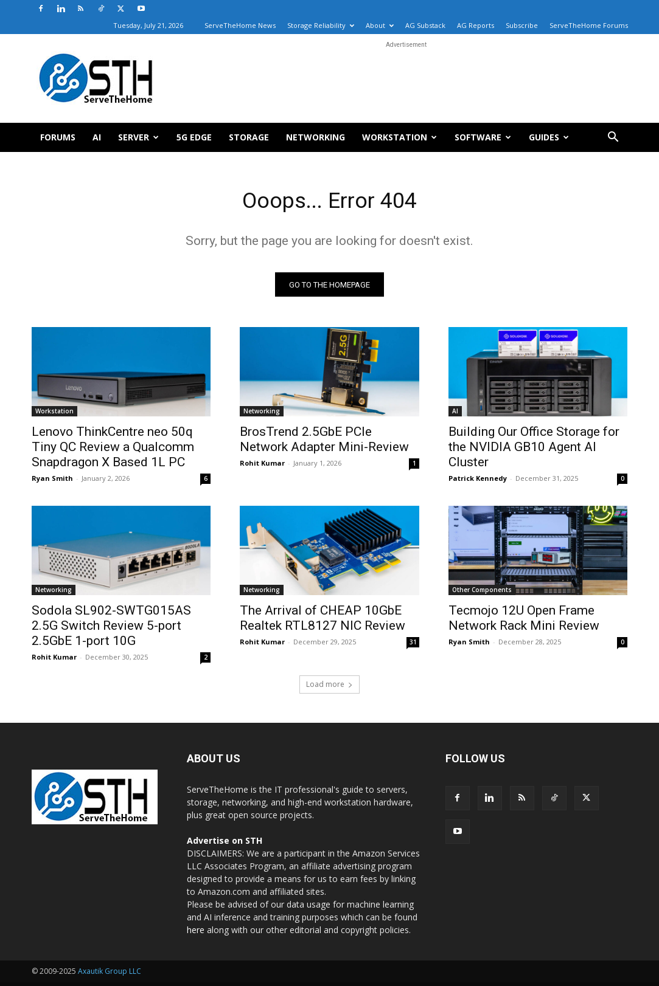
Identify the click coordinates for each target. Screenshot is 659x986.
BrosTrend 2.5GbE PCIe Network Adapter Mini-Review (324, 443)
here (195, 933)
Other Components (482, 594)
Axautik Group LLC (109, 975)
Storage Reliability (320, 25)
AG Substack (425, 25)
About (380, 25)
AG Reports (475, 25)
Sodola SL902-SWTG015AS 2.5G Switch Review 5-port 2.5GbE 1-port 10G (111, 629)
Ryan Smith (52, 481)
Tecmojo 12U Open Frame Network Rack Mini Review (523, 622)
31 (413, 646)
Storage (249, 137)
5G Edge (194, 137)
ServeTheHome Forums (588, 25)
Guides (549, 137)
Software (483, 137)
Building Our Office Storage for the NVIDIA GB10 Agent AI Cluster (533, 450)
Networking (315, 137)
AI (96, 137)
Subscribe (522, 25)
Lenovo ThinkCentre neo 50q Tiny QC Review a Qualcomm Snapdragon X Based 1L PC (113, 450)
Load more (329, 688)
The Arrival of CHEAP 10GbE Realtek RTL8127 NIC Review (322, 622)
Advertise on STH (224, 844)
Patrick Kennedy (477, 481)
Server (138, 137)
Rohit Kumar (262, 466)
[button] (613, 138)
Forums (57, 137)
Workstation (399, 137)
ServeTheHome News (240, 25)
